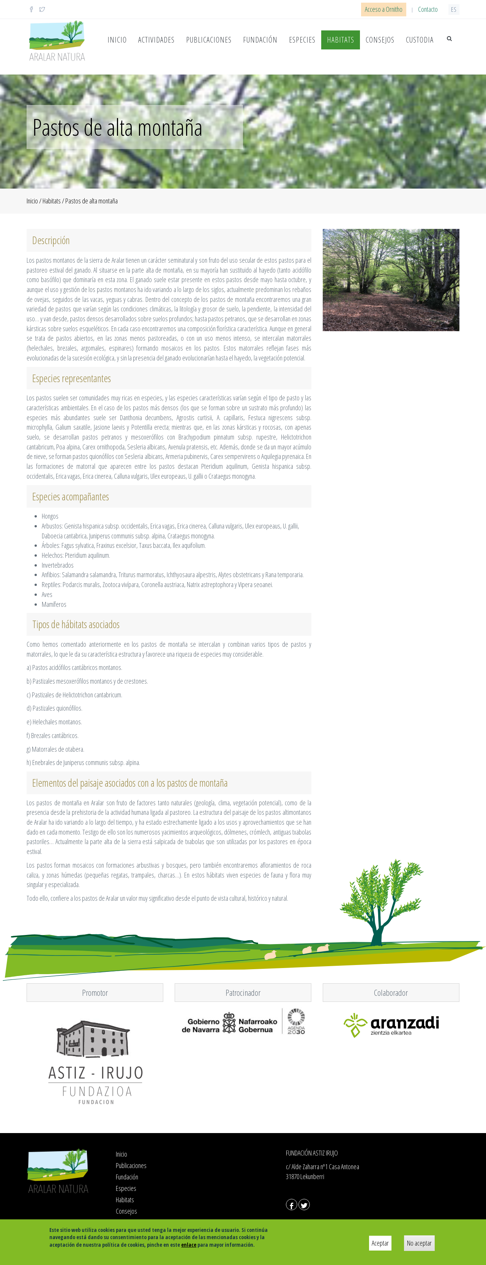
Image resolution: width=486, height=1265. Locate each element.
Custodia (420, 40)
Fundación (260, 40)
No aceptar (419, 1243)
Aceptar (380, 1243)
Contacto (428, 9)
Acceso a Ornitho (383, 9)
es (454, 9)
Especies (302, 40)
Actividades (156, 40)
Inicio (117, 40)
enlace (188, 1244)
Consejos (380, 40)
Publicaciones (209, 40)
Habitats (340, 40)
